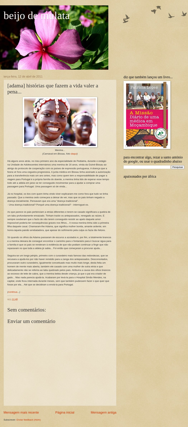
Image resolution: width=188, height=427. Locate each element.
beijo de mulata (37, 15)
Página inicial (64, 412)
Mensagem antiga (103, 412)
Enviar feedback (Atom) (28, 419)
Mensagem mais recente (21, 412)
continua (12, 292)
